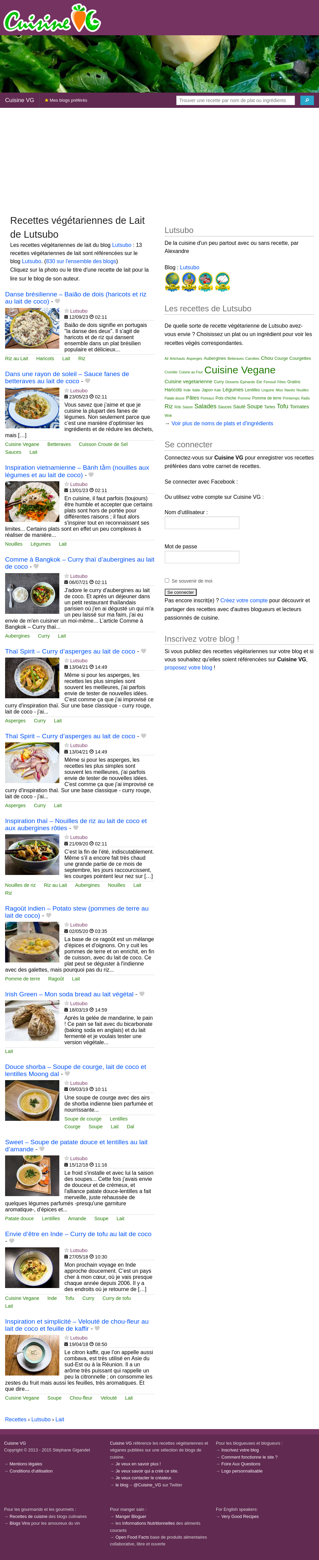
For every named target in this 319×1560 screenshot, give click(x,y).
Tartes (269, 407)
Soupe (95, 1126)
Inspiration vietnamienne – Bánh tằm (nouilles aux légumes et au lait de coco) (77, 471)
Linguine (267, 390)
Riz (81, 358)
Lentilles (119, 1119)
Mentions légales (25, 1463)
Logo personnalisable (242, 1471)
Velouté (109, 1398)
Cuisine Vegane (22, 444)
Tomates (299, 406)
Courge (72, 1126)
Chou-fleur (80, 1398)
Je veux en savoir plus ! (138, 1463)
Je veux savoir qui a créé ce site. (147, 1471)
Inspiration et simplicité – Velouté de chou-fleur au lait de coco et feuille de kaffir (76, 1325)
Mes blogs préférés (66, 100)
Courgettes (300, 358)
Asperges (15, 720)
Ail (166, 358)
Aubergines (17, 636)
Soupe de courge (83, 1119)
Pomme (244, 398)
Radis (305, 398)
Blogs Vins (19, 1523)
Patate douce (19, 1218)
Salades (206, 406)
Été (259, 382)
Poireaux (207, 398)
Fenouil (269, 382)
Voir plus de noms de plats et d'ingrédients (222, 423)
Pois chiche (226, 398)
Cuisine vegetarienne (189, 381)
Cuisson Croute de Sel (103, 444)
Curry (44, 636)
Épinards (247, 382)
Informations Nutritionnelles (148, 1523)
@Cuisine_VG (147, 1484)
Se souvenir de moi (192, 581)
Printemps (291, 398)
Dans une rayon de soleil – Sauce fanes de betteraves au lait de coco (67, 377)
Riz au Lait (16, 358)
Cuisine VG (19, 100)
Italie (196, 390)
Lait (66, 358)
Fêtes (281, 382)
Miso (279, 390)
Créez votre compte (244, 600)
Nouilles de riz (20, 885)
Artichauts (177, 358)
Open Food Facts (132, 1537)
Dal (130, 1126)
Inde (52, 1298)
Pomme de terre (22, 978)
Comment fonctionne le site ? (249, 1457)
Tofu (69, 1298)
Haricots (45, 358)
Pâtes (192, 398)
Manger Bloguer (131, 1516)
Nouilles (13, 544)
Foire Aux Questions (240, 1463)
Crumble (171, 372)
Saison (188, 407)
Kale (217, 390)
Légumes (41, 544)
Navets (289, 390)
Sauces (13, 452)
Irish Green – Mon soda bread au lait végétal (69, 994)
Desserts (232, 382)
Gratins (293, 381)
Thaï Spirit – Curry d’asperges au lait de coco (70, 651)
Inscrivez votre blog (240, 1449)
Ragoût (56, 978)
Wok (168, 415)
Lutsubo (122, 245)
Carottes (252, 358)
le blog (122, 1484)
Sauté (239, 406)
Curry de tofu (116, 1298)
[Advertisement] (159, 160)
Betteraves (59, 444)
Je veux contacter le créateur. (144, 1477)
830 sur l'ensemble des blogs (81, 261)
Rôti (178, 407)
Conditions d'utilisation (31, 1471)
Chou (267, 358)
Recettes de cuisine (28, 1516)
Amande (77, 1218)
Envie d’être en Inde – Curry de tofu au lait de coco (78, 1233)
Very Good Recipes (240, 1516)
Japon (207, 390)
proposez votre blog (189, 667)
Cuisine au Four (191, 372)
